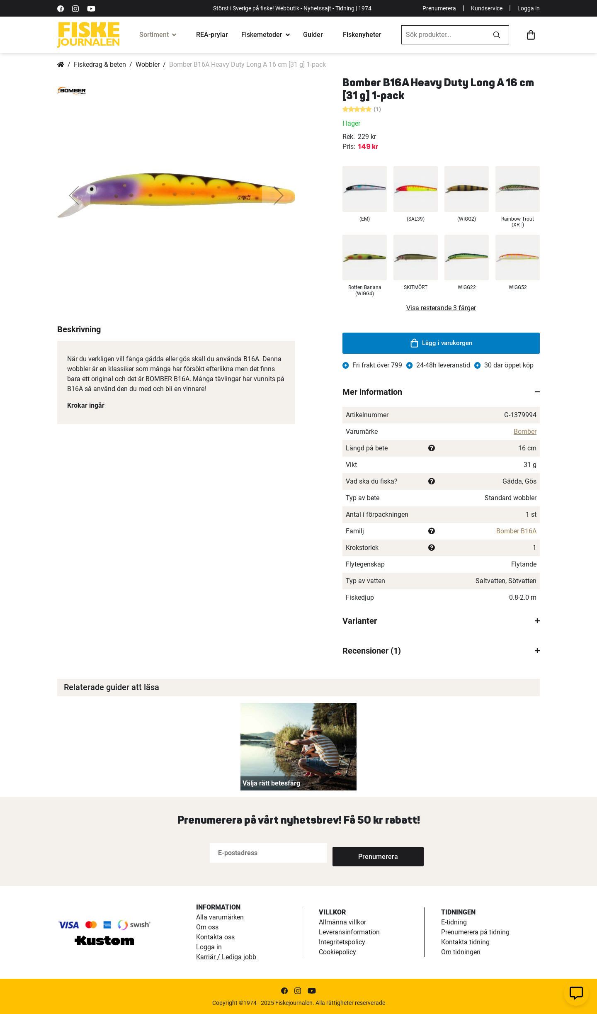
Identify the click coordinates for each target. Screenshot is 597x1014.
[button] (73, 195)
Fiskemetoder (261, 35)
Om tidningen (461, 952)
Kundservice (486, 8)
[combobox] (443, 35)
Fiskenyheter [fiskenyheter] (362, 35)
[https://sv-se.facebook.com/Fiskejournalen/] (60, 8)
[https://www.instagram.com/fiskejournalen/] (75, 8)
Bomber (525, 431)
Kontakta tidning (465, 942)
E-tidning (454, 922)
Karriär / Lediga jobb (226, 957)
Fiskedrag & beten (100, 64)
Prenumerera (439, 8)
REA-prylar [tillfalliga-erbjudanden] (212, 35)
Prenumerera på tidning (475, 932)
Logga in (528, 8)
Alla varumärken (220, 917)
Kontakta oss (215, 937)
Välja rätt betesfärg (271, 783)
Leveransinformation (349, 932)
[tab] (441, 392)
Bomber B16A (516, 531)
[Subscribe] (359, 853)
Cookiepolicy (337, 952)
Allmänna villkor (342, 922)
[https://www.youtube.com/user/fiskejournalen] (91, 8)
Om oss (207, 927)
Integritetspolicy (342, 942)
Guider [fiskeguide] (313, 35)
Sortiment (154, 35)
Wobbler (148, 64)
